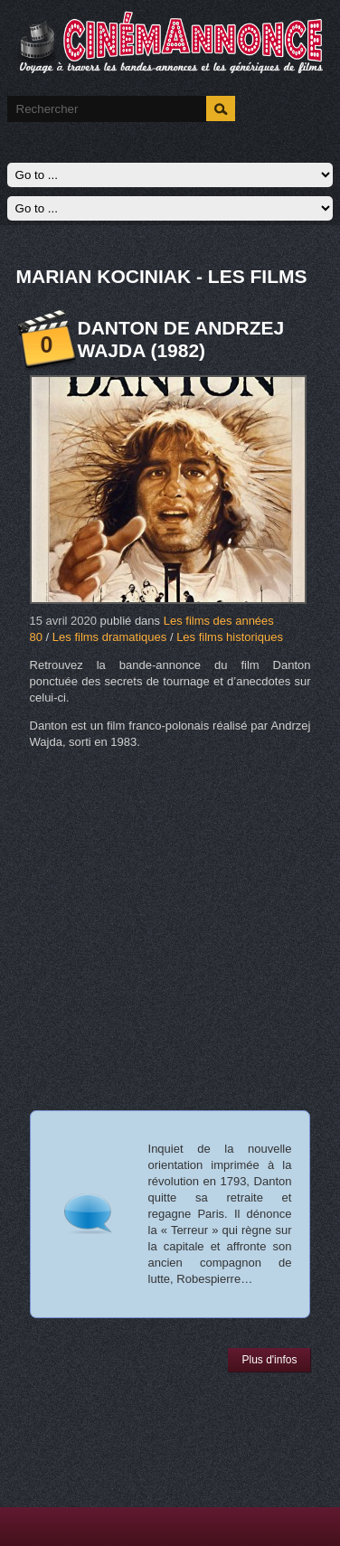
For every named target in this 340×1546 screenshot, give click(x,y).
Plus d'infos (269, 1359)
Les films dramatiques (109, 637)
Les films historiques (229, 637)
